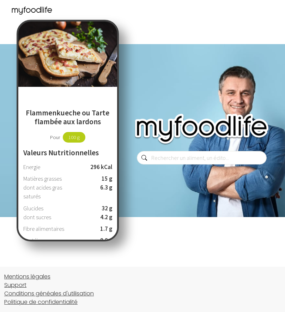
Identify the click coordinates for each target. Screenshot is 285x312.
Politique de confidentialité (41, 302)
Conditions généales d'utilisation (49, 293)
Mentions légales (27, 276)
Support (15, 285)
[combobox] (202, 157)
